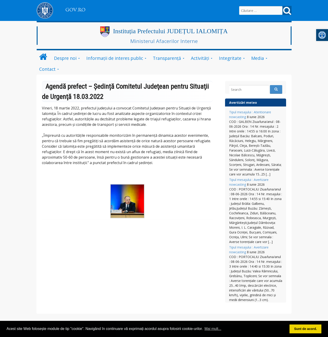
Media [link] (257, 58)
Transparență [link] (167, 58)
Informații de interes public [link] (114, 58)
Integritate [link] (230, 58)
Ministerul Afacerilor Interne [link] (164, 41)
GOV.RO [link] (75, 10)
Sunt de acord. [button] (305, 329)
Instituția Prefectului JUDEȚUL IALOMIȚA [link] (170, 31)
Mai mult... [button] (213, 329)
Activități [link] (200, 58)
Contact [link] (47, 69)
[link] (322, 35)
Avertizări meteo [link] (243, 102)
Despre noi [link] (65, 58)
